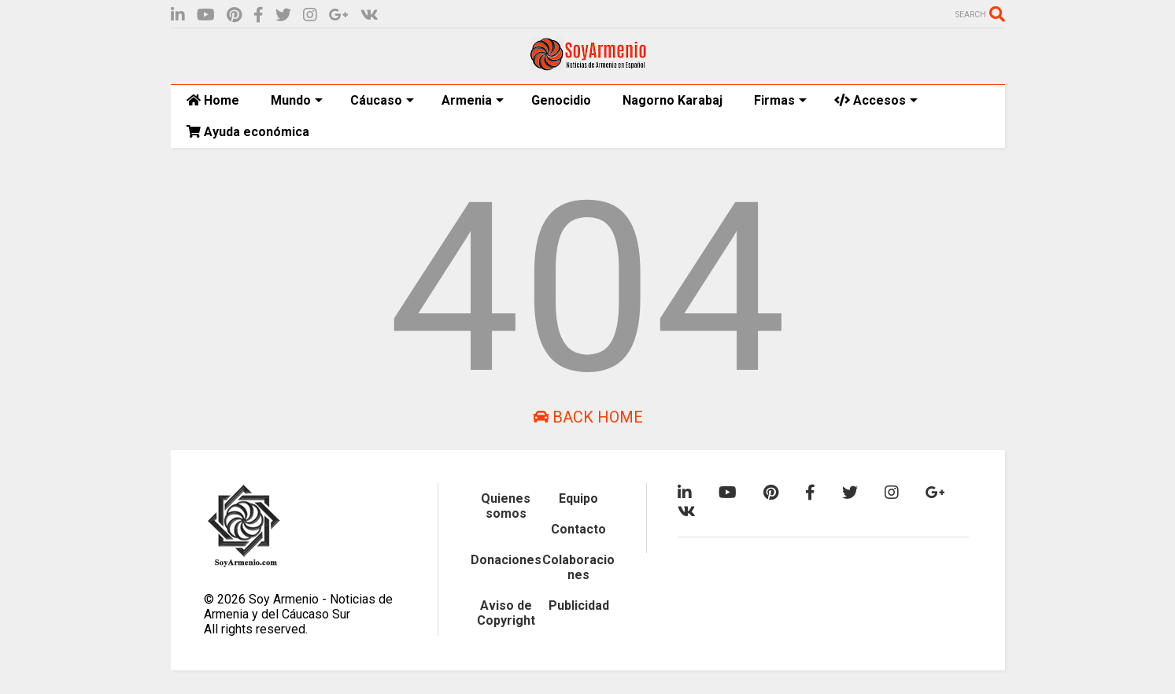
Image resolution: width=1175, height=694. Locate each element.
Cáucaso (382, 100)
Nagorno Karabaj (672, 100)
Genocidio (561, 100)
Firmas (780, 100)
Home (213, 100)
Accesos (876, 100)
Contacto (578, 529)
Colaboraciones (578, 567)
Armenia (473, 100)
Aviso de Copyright (506, 613)
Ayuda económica (248, 131)
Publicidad (579, 605)
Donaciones (506, 559)
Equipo (578, 498)
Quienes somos (505, 506)
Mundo (297, 100)
